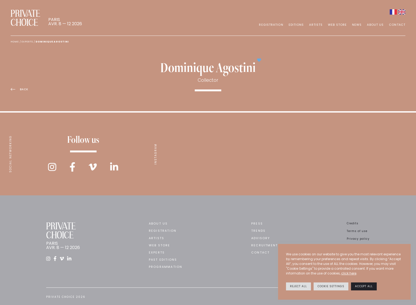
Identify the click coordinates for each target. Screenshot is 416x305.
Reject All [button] (298, 286)
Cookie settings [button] (331, 286)
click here (348, 273)
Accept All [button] (364, 286)
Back (19, 89)
